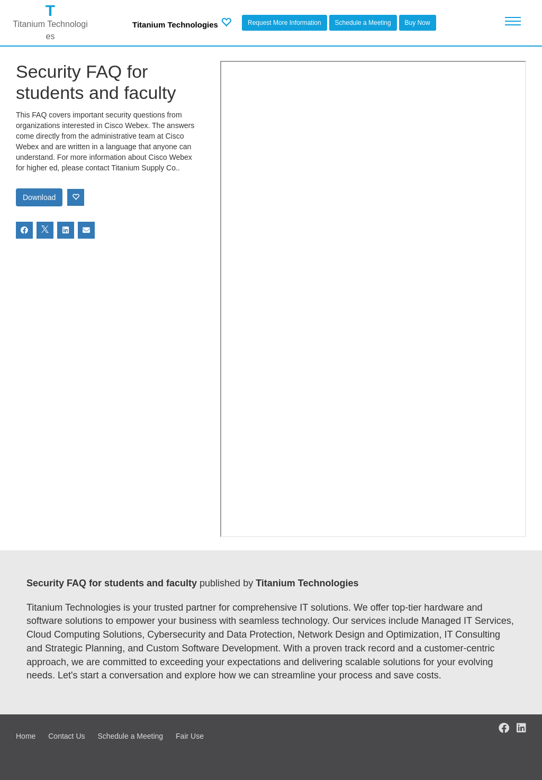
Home (25, 736)
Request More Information (284, 22)
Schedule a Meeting (363, 22)
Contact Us (66, 736)
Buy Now (417, 22)
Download (39, 197)
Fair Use (190, 736)
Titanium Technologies (175, 24)
